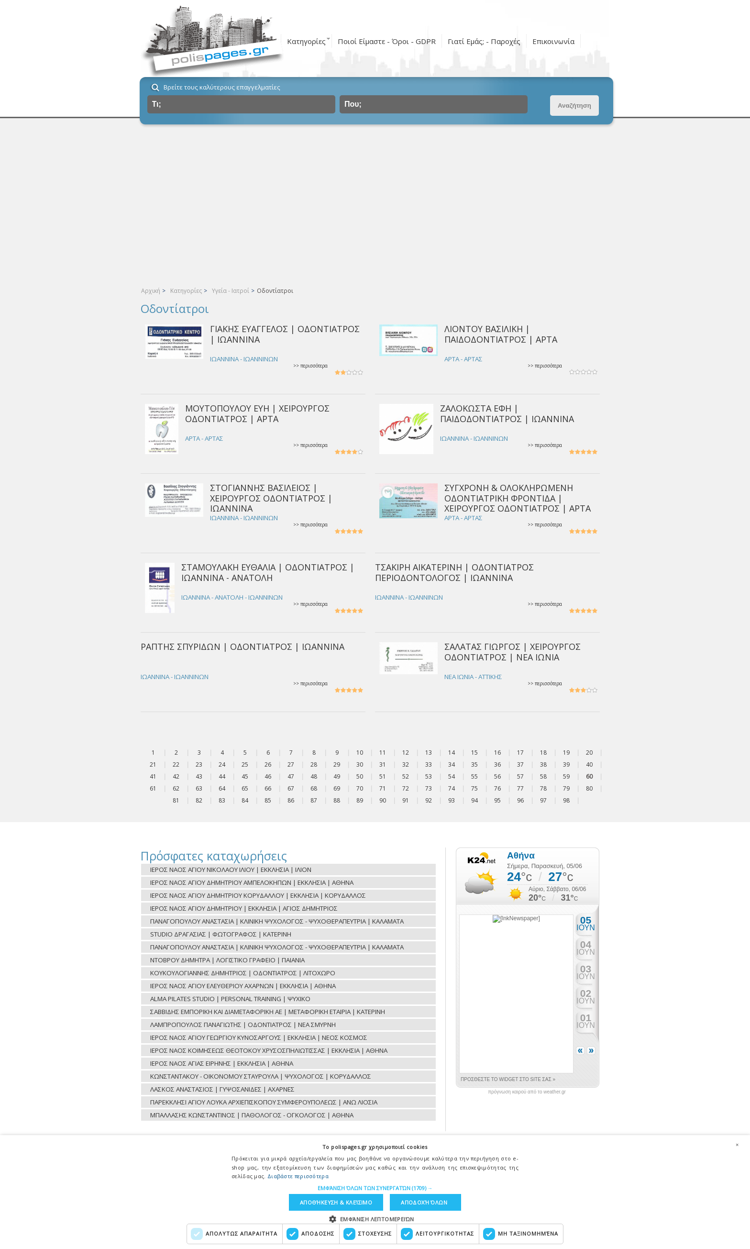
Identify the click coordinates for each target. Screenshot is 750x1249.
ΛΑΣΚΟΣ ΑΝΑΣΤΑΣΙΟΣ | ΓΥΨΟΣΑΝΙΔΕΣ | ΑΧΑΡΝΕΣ (222, 1089)
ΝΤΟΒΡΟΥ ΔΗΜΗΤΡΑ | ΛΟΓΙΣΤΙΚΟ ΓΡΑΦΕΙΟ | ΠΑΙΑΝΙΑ (227, 960)
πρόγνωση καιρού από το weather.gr (527, 1092)
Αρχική (150, 291)
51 (382, 776)
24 (222, 764)
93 (451, 800)
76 (497, 788)
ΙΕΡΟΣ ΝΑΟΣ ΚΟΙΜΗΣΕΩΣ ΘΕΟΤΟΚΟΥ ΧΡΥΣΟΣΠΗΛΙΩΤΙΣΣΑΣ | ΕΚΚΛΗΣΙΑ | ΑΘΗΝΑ (268, 1050)
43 (199, 776)
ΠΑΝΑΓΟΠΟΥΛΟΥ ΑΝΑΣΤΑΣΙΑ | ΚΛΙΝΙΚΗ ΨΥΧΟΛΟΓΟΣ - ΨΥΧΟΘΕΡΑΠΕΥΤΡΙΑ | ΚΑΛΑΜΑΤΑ (277, 921)
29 (336, 764)
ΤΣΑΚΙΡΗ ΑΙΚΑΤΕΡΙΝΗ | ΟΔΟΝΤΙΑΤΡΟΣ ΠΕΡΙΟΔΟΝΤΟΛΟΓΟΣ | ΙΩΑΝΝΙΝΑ (454, 572)
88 (336, 800)
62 (176, 788)
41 (153, 776)
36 (497, 764)
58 (543, 776)
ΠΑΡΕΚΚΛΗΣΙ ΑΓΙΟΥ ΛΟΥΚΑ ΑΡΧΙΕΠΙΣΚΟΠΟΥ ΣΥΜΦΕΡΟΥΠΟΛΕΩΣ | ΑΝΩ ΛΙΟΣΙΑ (263, 1102)
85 (268, 800)
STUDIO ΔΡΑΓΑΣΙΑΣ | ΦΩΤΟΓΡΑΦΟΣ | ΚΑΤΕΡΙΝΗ (220, 934)
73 (428, 788)
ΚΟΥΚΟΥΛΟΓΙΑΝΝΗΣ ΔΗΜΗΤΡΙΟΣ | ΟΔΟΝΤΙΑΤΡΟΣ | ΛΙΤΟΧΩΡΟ (242, 973)
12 (405, 752)
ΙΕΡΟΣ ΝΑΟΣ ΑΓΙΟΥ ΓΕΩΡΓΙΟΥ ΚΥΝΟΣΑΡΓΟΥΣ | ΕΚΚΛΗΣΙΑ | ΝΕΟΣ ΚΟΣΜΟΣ (258, 1037)
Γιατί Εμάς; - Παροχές (484, 41)
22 (176, 764)
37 (520, 764)
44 (222, 776)
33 (428, 764)
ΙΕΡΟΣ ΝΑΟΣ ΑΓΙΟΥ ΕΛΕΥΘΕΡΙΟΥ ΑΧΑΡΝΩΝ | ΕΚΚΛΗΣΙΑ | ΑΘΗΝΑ (243, 985)
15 (474, 752)
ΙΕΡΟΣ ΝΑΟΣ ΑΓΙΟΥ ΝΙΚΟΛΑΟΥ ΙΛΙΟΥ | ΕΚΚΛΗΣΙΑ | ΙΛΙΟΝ (230, 869)
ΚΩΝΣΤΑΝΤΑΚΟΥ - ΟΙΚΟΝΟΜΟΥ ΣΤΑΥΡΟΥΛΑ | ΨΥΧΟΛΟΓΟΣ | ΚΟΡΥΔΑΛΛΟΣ (260, 1076)
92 (428, 800)
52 (405, 776)
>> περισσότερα (310, 366)
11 (382, 752)
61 (153, 788)
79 (566, 788)
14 (451, 752)
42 (176, 776)
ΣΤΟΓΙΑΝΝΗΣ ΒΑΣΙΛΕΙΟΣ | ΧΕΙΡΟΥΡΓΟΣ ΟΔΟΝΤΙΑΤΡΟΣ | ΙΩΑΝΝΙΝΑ (271, 498)
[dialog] (375, 1192)
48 (313, 776)
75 (474, 788)
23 (199, 764)
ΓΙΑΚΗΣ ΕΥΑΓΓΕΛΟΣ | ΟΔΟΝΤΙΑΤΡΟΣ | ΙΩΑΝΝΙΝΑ (285, 334)
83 (222, 800)
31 (382, 764)
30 (359, 764)
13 (428, 752)
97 (543, 800)
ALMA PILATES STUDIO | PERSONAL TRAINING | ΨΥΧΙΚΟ (230, 998)
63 (199, 788)
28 (313, 764)
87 (313, 800)
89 (359, 800)
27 (290, 764)
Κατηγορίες (306, 41)
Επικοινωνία (553, 41)
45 (245, 776)
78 (543, 788)
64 (222, 788)
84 (245, 800)
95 (497, 800)
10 (359, 752)
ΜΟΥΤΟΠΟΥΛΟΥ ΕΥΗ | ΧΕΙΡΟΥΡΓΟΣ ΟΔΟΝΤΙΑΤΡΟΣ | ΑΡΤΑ (257, 413)
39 (566, 764)
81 (176, 800)
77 (520, 788)
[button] (375, 1188)
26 (268, 764)
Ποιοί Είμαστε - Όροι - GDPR (387, 41)
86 (290, 800)
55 (474, 776)
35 (474, 764)
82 (199, 800)
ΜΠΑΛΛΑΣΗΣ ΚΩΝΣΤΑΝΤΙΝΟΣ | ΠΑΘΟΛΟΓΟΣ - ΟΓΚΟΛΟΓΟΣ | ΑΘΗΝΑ (251, 1115)
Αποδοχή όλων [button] (424, 1202)
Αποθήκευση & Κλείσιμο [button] (336, 1202)
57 (520, 776)
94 (474, 800)
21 (153, 764)
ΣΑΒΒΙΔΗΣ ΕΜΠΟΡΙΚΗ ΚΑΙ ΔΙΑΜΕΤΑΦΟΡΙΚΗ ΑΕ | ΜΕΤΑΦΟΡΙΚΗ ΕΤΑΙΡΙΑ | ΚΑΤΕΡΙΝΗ (267, 1011)
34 (451, 764)
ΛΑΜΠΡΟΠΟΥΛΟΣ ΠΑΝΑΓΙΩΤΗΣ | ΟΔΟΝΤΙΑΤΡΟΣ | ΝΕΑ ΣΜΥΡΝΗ (243, 1024)
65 (245, 788)
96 (520, 800)
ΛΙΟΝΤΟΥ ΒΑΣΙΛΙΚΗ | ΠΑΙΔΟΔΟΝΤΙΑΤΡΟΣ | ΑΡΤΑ (500, 334)
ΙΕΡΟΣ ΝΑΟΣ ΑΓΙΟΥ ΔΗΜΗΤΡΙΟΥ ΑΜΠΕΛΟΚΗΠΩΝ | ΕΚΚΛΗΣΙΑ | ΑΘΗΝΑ (251, 882)
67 (290, 788)
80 (589, 788)
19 (566, 752)
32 (405, 764)
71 (382, 788)
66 (268, 788)
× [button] (737, 1145)
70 (359, 788)
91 (405, 800)
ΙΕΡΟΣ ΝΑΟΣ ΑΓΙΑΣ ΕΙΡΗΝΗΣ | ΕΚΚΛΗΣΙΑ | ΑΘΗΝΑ (221, 1063)
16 (497, 752)
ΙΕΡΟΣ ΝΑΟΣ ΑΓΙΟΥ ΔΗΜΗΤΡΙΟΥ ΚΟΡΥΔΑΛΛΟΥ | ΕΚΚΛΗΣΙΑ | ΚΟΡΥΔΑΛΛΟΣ (258, 895)
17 (520, 752)
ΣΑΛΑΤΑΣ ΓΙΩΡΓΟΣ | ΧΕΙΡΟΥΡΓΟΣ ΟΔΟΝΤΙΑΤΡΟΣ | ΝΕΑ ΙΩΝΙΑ (512, 651)
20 (589, 752)
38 (543, 764)
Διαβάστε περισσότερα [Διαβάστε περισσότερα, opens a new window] (298, 1176)
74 (451, 788)
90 (382, 800)
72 (405, 788)
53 (428, 776)
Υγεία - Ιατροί (230, 291)
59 (566, 776)
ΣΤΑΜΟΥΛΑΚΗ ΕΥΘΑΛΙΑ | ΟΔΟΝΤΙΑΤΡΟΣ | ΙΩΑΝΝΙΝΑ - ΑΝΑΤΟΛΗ (267, 572)
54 (451, 776)
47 (290, 776)
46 (268, 776)
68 (313, 788)
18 (543, 752)
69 (336, 788)
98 (566, 800)
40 (589, 764)
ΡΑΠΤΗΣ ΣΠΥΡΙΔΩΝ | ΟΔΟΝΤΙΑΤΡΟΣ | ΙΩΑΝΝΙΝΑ (242, 646)
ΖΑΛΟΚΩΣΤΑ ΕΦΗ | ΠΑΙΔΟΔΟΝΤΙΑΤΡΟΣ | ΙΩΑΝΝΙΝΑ (507, 413)
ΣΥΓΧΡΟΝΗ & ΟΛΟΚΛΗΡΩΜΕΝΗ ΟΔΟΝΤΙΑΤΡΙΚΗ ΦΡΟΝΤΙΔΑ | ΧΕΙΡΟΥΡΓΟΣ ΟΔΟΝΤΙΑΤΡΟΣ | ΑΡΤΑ (517, 498)
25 (245, 764)
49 (336, 776)
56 (497, 776)
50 (359, 776)
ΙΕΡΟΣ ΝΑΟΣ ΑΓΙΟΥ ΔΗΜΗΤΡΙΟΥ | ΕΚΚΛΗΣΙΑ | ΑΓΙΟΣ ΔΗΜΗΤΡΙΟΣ (244, 908)
